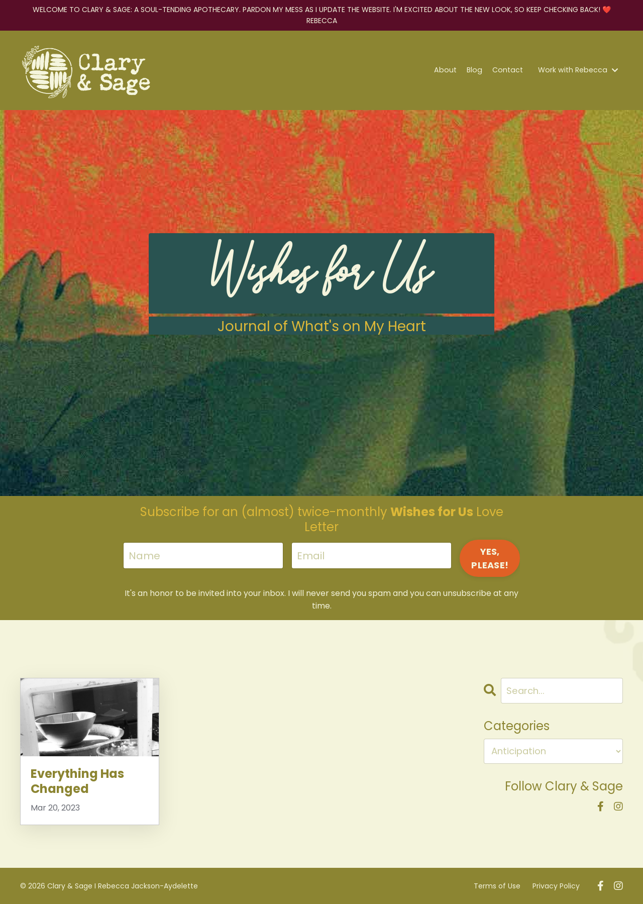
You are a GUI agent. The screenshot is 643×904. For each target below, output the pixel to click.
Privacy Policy (556, 885)
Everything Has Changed (77, 781)
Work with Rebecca (579, 70)
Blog (478, 70)
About (450, 70)
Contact (510, 70)
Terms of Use (497, 885)
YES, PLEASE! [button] (489, 558)
